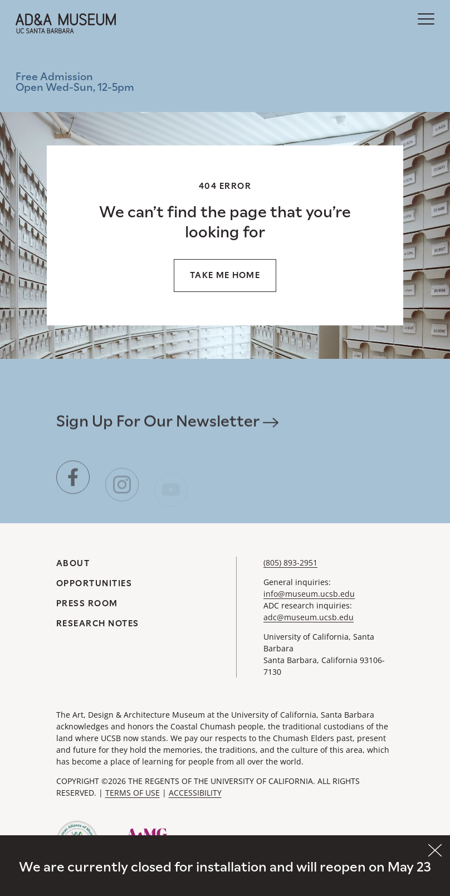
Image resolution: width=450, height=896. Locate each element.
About (73, 563)
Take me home (225, 275)
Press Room (87, 603)
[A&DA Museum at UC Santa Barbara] (66, 23)
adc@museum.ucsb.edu (308, 617)
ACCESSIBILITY (195, 792)
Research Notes (97, 623)
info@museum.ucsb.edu (309, 593)
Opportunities (94, 583)
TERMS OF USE (132, 792)
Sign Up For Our (167, 426)
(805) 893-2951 (290, 562)
